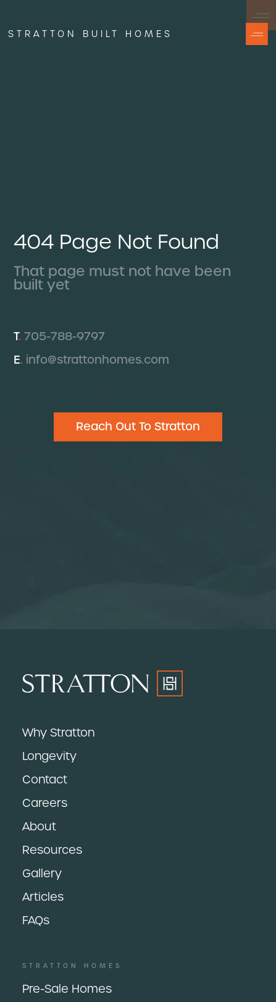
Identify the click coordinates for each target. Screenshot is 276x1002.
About (39, 826)
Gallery (42, 873)
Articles (43, 897)
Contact (44, 779)
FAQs (35, 920)
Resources (52, 850)
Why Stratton (58, 732)
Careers (44, 803)
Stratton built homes (90, 34)
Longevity (49, 756)
